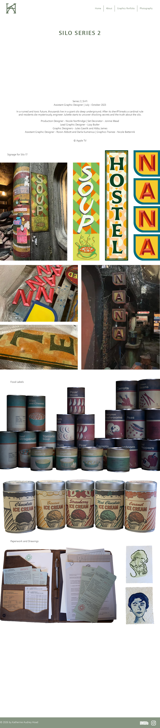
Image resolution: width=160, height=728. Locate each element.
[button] (126, 8)
